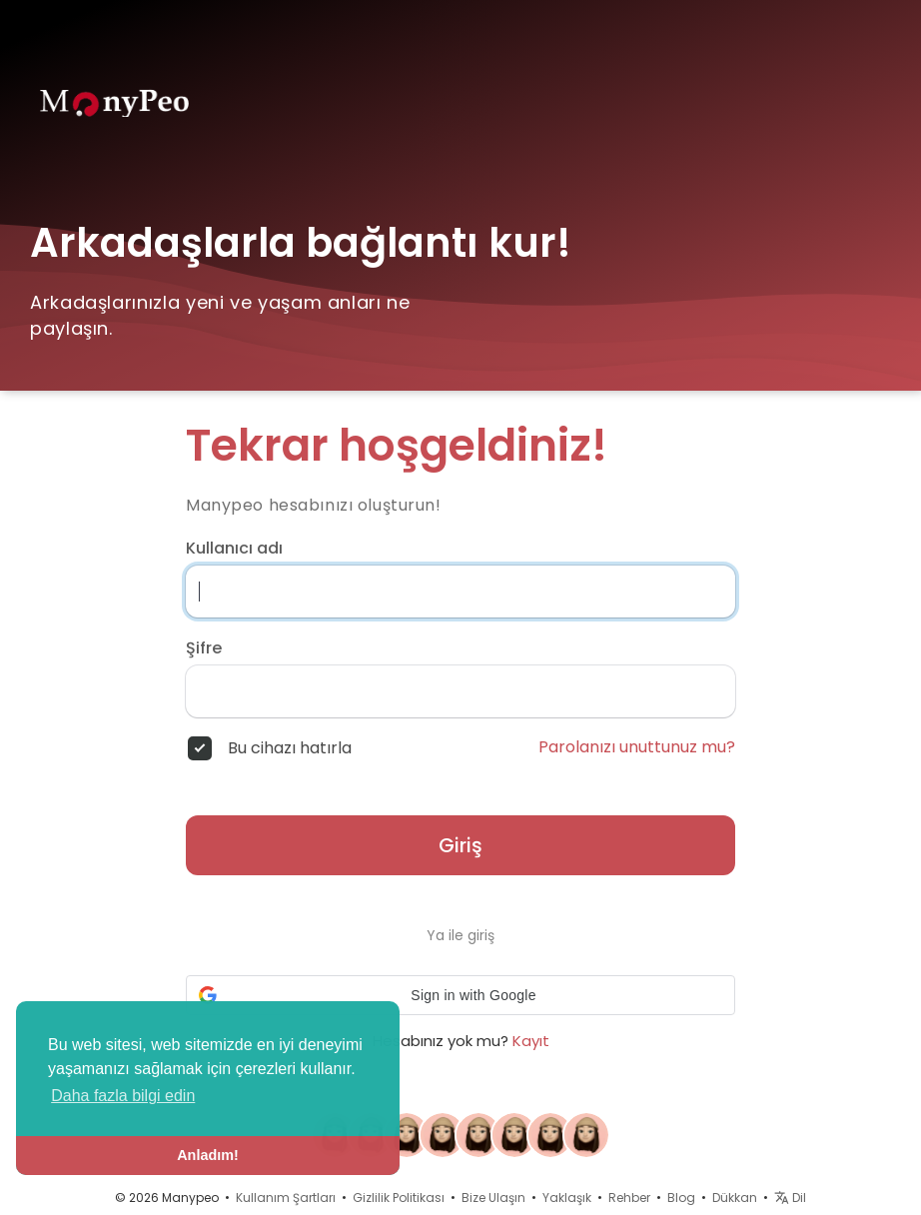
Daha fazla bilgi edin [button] (123, 1095)
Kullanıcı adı (234, 549)
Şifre (204, 648)
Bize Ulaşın (493, 1197)
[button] (460, 995)
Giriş (460, 845)
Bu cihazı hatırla (290, 748)
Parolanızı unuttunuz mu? (636, 747)
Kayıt (530, 1040)
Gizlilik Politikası (399, 1197)
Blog (681, 1197)
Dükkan (734, 1197)
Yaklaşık (566, 1197)
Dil (790, 1197)
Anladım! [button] (208, 1155)
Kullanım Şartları (286, 1197)
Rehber (629, 1197)
